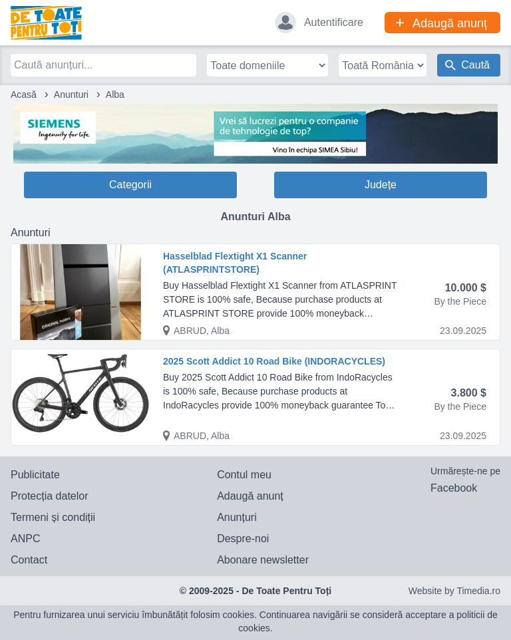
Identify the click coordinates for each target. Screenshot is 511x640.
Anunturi (71, 94)
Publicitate (35, 474)
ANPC (25, 538)
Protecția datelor (49, 496)
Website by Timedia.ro (454, 590)
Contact (29, 559)
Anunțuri (237, 517)
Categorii (130, 184)
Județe (381, 184)
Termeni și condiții (53, 517)
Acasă (24, 94)
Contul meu (244, 474)
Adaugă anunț (250, 496)
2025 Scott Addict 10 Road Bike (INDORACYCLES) (274, 361)
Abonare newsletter (263, 559)
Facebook (453, 488)
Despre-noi (243, 538)
